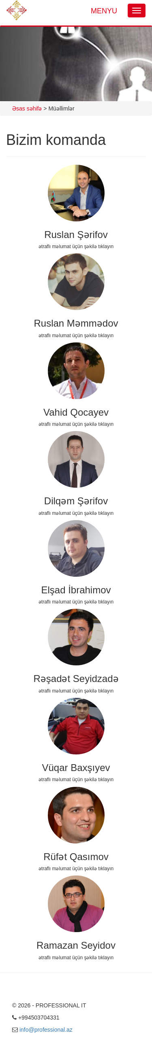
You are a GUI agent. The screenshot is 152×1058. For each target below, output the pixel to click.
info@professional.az (46, 1029)
